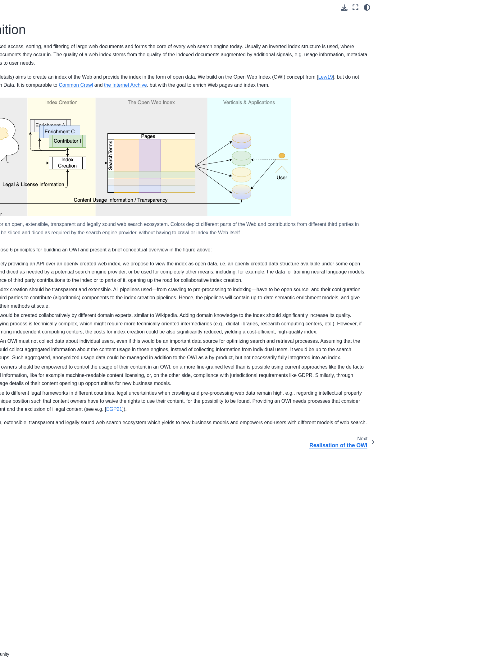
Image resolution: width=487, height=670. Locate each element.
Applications (45, 329)
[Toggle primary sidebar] (123, 7)
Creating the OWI (50, 232)
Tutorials (41, 104)
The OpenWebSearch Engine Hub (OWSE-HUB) (72, 219)
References (44, 364)
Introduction (44, 130)
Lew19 (344, 101)
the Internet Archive (153, 118)
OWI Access (45, 242)
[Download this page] (344, 7)
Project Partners (49, 160)
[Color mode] (367, 7)
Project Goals (46, 140)
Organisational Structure (57, 150)
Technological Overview (56, 354)
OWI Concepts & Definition (61, 195)
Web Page (43, 169)
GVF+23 (217, 93)
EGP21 (194, 586)
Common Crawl (342, 109)
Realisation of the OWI (60, 205)
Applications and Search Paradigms (57, 256)
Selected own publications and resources (63, 299)
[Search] (68, 63)
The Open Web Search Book (61, 78)
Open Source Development (60, 269)
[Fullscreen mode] (355, 7)
